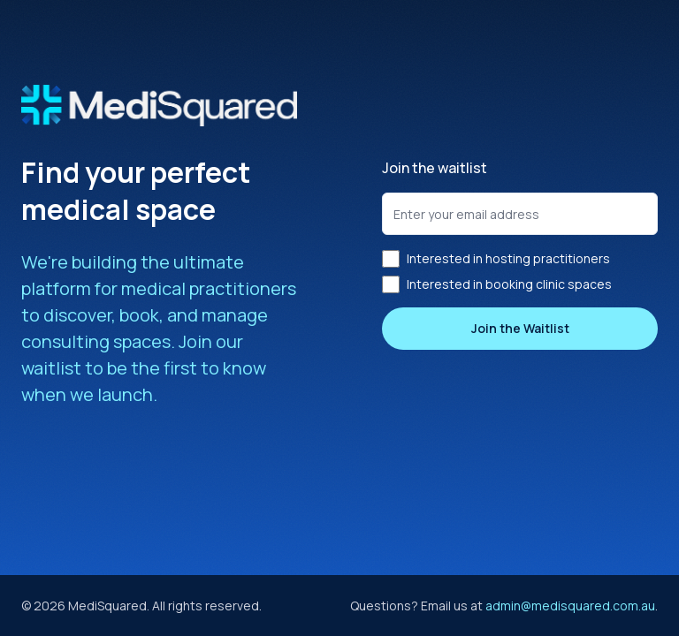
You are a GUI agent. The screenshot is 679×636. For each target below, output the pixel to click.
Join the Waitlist (520, 328)
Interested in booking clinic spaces (497, 284)
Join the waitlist (434, 168)
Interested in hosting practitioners (496, 259)
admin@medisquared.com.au (570, 605)
